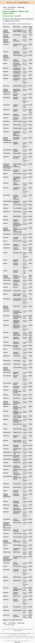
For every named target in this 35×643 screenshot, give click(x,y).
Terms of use (18, 642)
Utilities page (20, 7)
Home (4, 7)
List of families (12, 7)
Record (30, 30)
